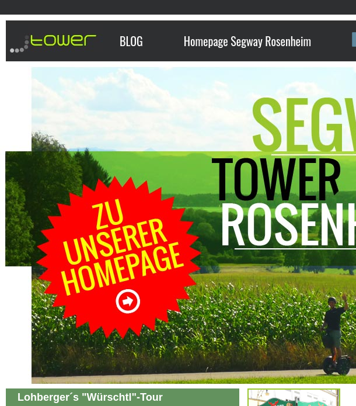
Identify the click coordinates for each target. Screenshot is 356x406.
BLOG (131, 41)
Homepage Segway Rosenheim (247, 41)
